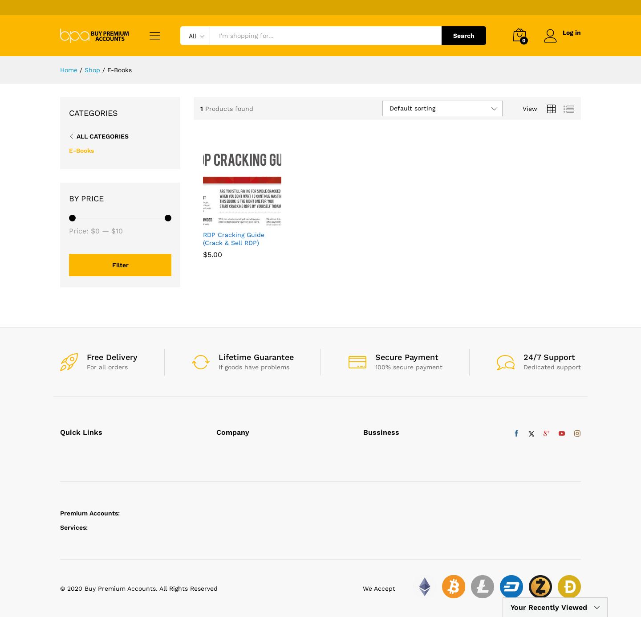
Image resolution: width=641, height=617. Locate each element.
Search (464, 35)
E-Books (81, 150)
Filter (120, 265)
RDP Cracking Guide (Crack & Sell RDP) (233, 238)
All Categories (103, 136)
